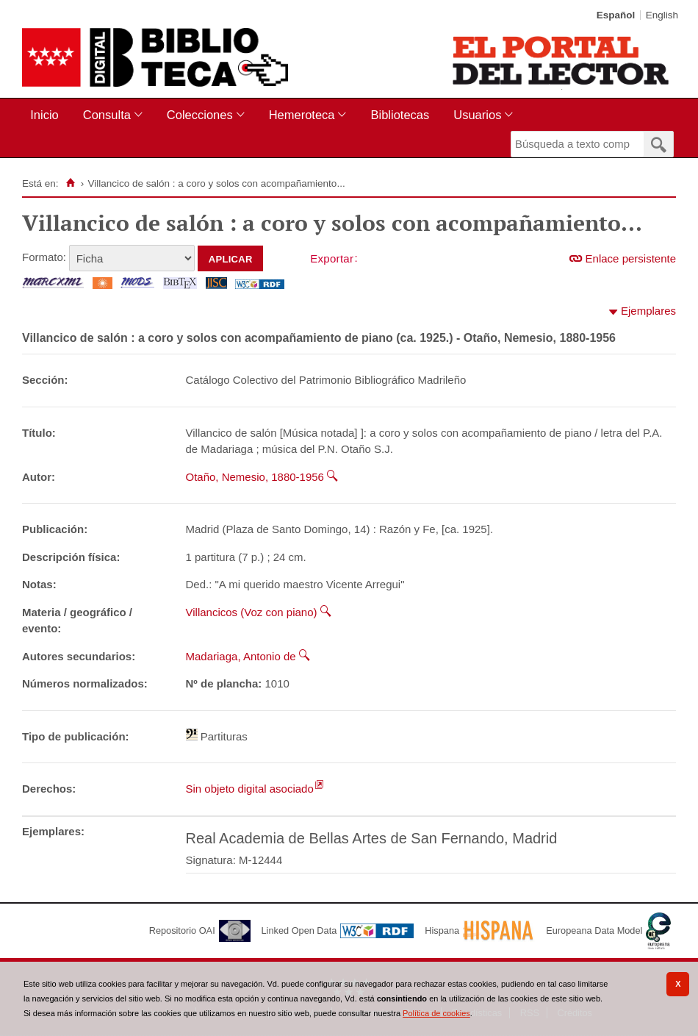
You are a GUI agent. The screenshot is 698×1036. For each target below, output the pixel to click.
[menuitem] (47, 115)
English (662, 15)
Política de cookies (436, 1013)
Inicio (44, 114)
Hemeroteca (302, 114)
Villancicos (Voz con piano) (251, 612)
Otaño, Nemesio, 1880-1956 (255, 477)
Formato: (44, 257)
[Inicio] (70, 183)
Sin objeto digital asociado (250, 788)
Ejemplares (648, 310)
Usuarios (477, 114)
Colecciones (200, 114)
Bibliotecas (399, 114)
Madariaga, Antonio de (241, 656)
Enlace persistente (631, 258)
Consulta (107, 114)
